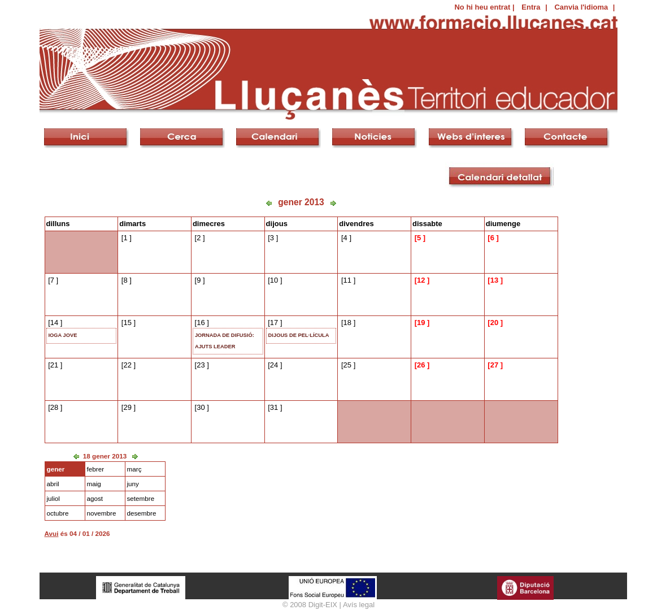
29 (127, 407)
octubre (58, 513)
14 (54, 322)
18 (347, 322)
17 (274, 322)
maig (94, 483)
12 (421, 280)
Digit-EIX (322, 604)
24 (274, 365)
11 (347, 280)
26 (421, 365)
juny (133, 483)
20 (494, 322)
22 (127, 365)
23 (201, 365)
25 (347, 365)
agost (95, 498)
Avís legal (359, 604)
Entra (530, 7)
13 (494, 280)
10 (274, 280)
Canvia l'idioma (581, 7)
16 (201, 322)
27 (494, 365)
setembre (141, 498)
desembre (141, 513)
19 (421, 322)
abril (53, 483)
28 (54, 407)
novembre (101, 513)
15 (127, 322)
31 (274, 407)
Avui (52, 533)
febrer (96, 469)
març (134, 469)
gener (56, 469)
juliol (53, 498)
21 (54, 365)
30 (201, 407)
